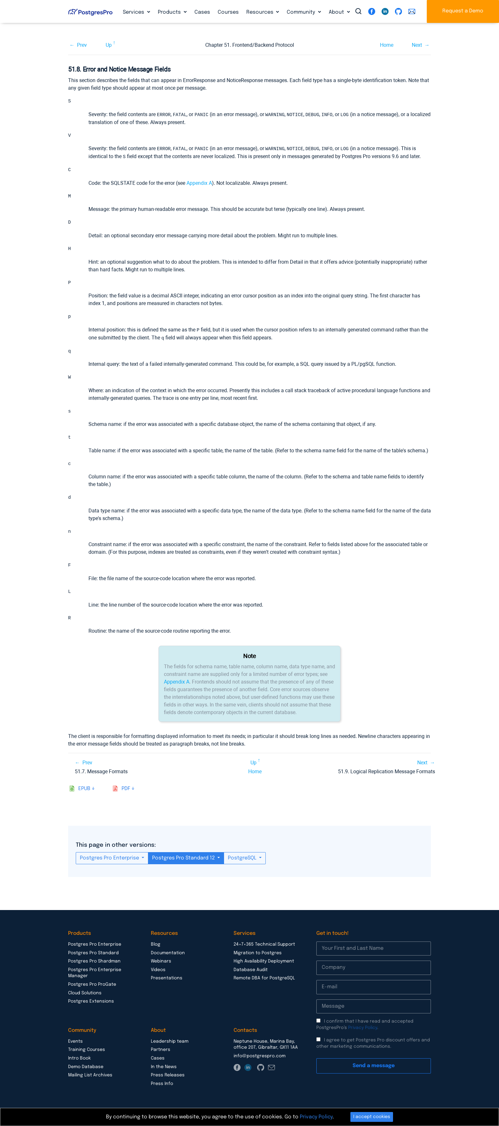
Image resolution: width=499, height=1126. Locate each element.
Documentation (168, 957)
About (337, 12)
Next (417, 45)
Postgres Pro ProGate (92, 988)
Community (301, 12)
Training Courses (86, 1054)
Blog (155, 948)
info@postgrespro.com (259, 1060)
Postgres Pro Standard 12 (184, 862)
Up (109, 45)
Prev (82, 45)
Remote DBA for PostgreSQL (264, 982)
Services (134, 12)
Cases (202, 12)
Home (386, 45)
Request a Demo (462, 11)
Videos (158, 974)
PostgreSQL (243, 862)
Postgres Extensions (91, 1005)
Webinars (161, 965)
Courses (228, 12)
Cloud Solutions (85, 997)
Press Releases (168, 1079)
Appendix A (199, 183)
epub (84, 793)
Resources (260, 12)
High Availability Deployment (264, 965)
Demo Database (85, 1071)
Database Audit (251, 974)
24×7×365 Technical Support (264, 948)
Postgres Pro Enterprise (110, 862)
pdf (126, 793)
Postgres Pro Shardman (94, 965)
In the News (164, 1071)
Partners (160, 1054)
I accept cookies (371, 1117)
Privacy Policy (362, 1032)
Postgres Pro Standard (93, 957)
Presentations (166, 982)
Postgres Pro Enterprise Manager (94, 977)
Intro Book (79, 1062)
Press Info (162, 1088)
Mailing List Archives (90, 1079)
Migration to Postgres (258, 957)
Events (75, 1045)
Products (170, 12)
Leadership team (169, 1045)
